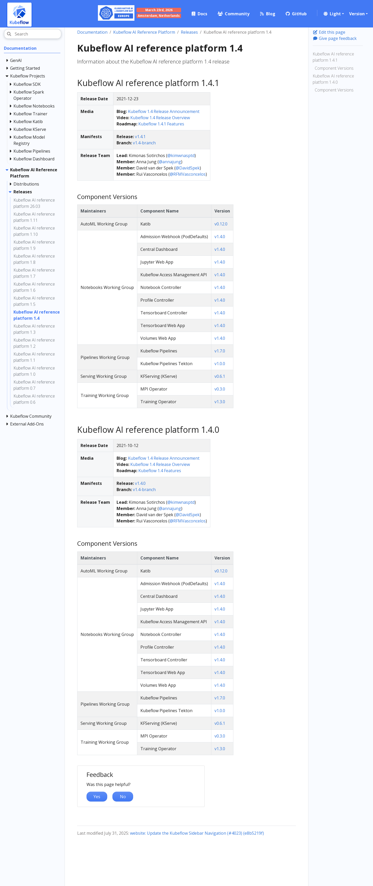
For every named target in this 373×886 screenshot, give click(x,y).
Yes (97, 796)
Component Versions (334, 68)
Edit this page (329, 32)
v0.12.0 (220, 224)
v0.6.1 (219, 376)
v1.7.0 (219, 351)
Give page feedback (335, 38)
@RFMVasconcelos (188, 174)
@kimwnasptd (181, 155)
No (123, 796)
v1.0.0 (219, 363)
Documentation (92, 32)
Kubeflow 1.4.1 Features (161, 124)
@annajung (170, 162)
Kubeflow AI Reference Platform (144, 32)
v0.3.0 (219, 389)
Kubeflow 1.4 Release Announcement (163, 111)
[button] (333, 14)
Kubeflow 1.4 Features (159, 470)
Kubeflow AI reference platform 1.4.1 (333, 57)
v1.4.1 (140, 136)
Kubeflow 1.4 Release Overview (160, 118)
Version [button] (357, 14)
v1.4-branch (144, 143)
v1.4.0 (219, 236)
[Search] (32, 34)
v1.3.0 (219, 402)
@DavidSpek (188, 168)
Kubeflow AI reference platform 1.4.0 (333, 79)
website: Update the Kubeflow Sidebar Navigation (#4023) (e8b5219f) (197, 833)
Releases (189, 32)
